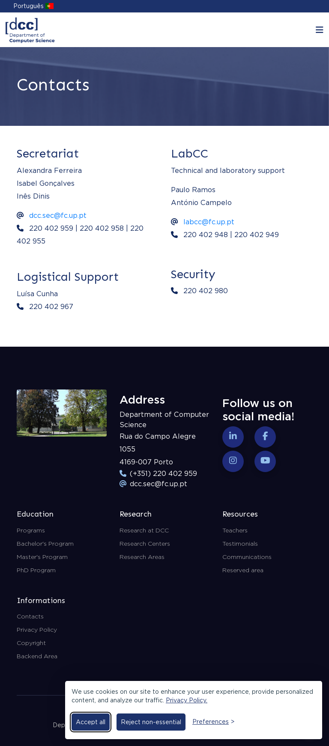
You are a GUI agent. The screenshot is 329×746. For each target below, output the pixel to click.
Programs (31, 530)
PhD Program (36, 570)
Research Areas (142, 556)
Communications (247, 556)
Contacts (30, 616)
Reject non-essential (151, 722)
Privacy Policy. (186, 700)
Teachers (235, 530)
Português (33, 6)
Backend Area (37, 656)
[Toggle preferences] (213, 722)
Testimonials (240, 543)
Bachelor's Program (45, 543)
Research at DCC (144, 530)
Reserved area (242, 570)
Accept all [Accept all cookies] (90, 722)
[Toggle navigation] (319, 30)
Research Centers (145, 543)
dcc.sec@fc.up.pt (58, 215)
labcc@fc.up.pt (208, 222)
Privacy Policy (37, 629)
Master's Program (42, 556)
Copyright (31, 642)
